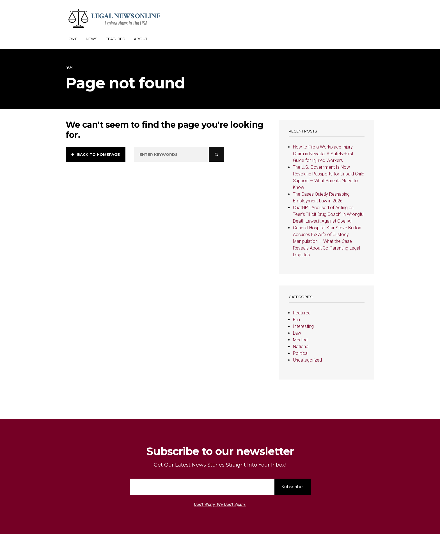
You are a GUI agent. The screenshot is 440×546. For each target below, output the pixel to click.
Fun (296, 319)
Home (71, 38)
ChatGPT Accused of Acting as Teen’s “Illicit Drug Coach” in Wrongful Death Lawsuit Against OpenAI (328, 214)
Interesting (303, 326)
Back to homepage (95, 154)
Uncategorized (307, 360)
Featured (115, 38)
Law (297, 333)
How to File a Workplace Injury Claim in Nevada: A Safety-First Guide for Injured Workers (323, 153)
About (140, 38)
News (91, 38)
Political (300, 353)
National (301, 346)
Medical (300, 339)
